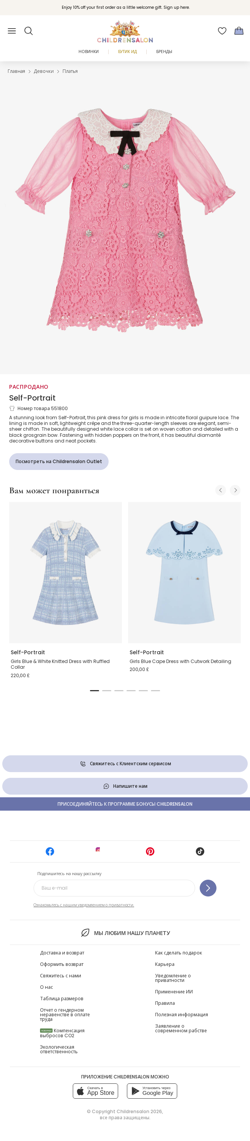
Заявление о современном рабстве (181, 1028)
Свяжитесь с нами (60, 975)
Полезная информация (181, 1014)
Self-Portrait (32, 398)
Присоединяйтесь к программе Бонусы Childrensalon (125, 804)
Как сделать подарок (178, 952)
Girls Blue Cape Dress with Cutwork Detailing (180, 661)
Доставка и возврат (62, 952)
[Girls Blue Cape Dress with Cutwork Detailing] (184, 572)
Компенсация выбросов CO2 (62, 1033)
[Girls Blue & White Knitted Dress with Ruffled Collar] (65, 572)
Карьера (165, 964)
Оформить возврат (61, 964)
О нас (46, 987)
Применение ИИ (174, 991)
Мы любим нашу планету (125, 932)
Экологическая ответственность (59, 1049)
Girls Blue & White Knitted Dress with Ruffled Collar (60, 664)
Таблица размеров (61, 998)
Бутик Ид (127, 52)
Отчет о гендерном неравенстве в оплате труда (65, 1014)
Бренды (164, 52)
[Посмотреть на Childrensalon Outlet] (59, 461)
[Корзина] (239, 31)
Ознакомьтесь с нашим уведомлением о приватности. (84, 905)
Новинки (89, 52)
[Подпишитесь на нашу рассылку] (208, 888)
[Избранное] (222, 31)
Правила (165, 1003)
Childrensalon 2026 (139, 1111)
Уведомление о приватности (173, 977)
